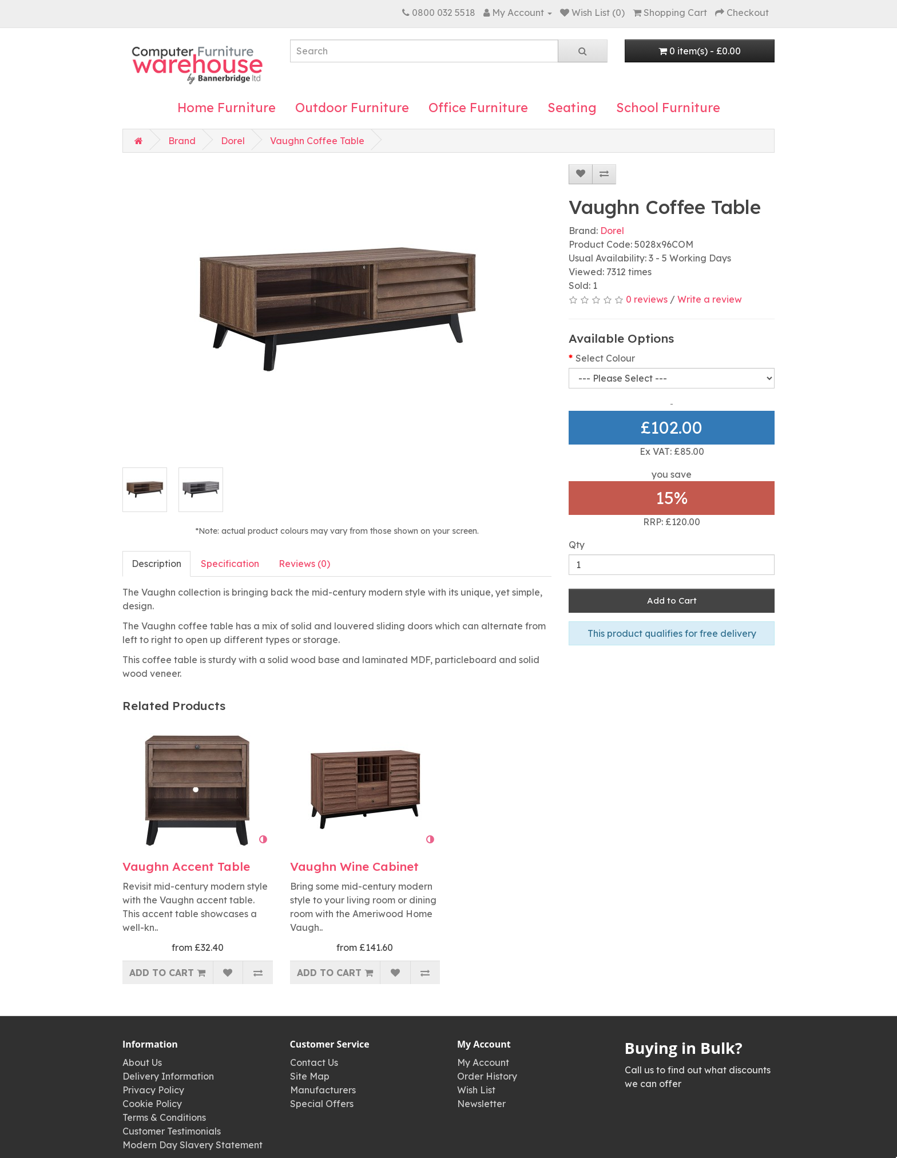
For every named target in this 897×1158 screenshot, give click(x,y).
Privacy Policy (153, 1090)
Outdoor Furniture (352, 108)
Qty (577, 544)
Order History (487, 1076)
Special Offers (322, 1103)
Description (156, 563)
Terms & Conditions (164, 1117)
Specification (230, 563)
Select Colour (605, 358)
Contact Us (314, 1062)
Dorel (233, 140)
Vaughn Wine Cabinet (354, 866)
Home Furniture (226, 108)
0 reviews (647, 299)
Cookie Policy (152, 1103)
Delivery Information (168, 1076)
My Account (483, 1062)
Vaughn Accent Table (186, 866)
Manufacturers (323, 1090)
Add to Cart (672, 600)
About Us (142, 1062)
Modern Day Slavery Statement (192, 1145)
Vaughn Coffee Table (317, 140)
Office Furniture (478, 108)
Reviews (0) (304, 563)
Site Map (310, 1076)
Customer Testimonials (171, 1131)
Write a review (709, 299)
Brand (182, 140)
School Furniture (668, 108)
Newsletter (481, 1103)
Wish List (476, 1090)
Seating (572, 108)
